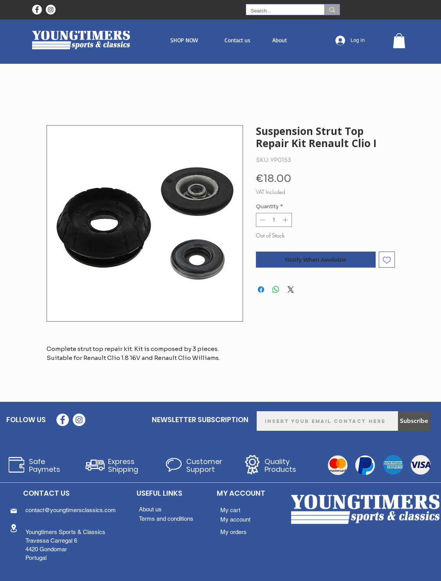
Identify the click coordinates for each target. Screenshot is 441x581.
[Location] (14, 528)
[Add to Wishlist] (387, 260)
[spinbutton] (273, 220)
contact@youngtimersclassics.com (70, 510)
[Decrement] (261, 220)
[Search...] (279, 11)
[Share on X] (290, 289)
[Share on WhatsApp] (276, 289)
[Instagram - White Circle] (51, 9)
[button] (184, 40)
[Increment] (286, 220)
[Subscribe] (414, 421)
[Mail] (14, 511)
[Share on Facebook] (261, 289)
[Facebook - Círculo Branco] (37, 9)
